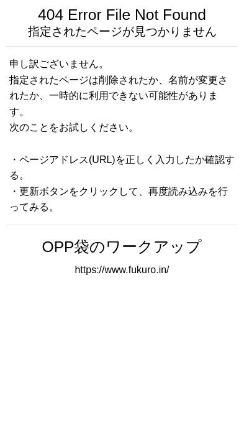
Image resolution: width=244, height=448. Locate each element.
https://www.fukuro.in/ (122, 269)
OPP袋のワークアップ (122, 246)
